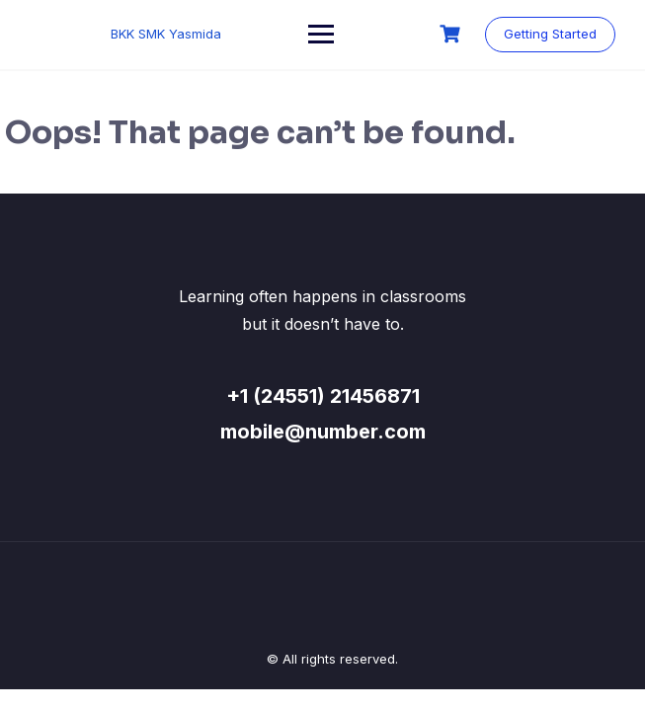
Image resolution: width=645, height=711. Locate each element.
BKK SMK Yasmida (166, 33)
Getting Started (550, 33)
